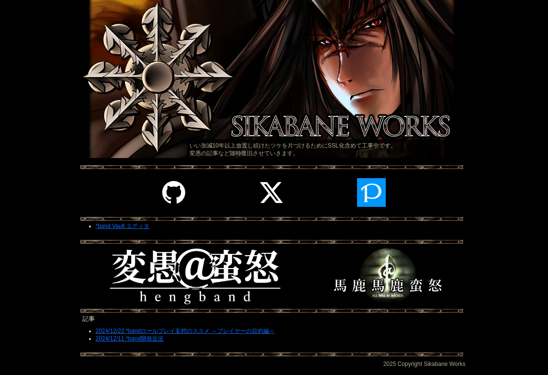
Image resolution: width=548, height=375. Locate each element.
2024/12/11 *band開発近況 (130, 338)
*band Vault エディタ (123, 226)
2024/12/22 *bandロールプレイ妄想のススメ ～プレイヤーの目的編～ (185, 331)
